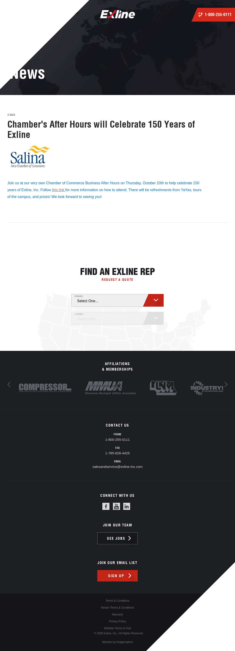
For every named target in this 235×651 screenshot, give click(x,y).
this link (58, 190)
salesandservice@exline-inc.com (117, 467)
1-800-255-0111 (218, 14)
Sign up (116, 575)
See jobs (116, 538)
